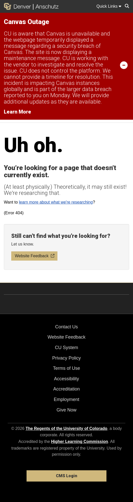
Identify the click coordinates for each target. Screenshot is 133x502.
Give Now (66, 409)
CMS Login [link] (66, 475)
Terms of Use (66, 368)
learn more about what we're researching (56, 202)
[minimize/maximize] (123, 65)
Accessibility (66, 378)
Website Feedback (66, 337)
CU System (66, 347)
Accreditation (66, 389)
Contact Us (66, 326)
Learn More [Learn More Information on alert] (17, 112)
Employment (66, 399)
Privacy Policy (66, 358)
